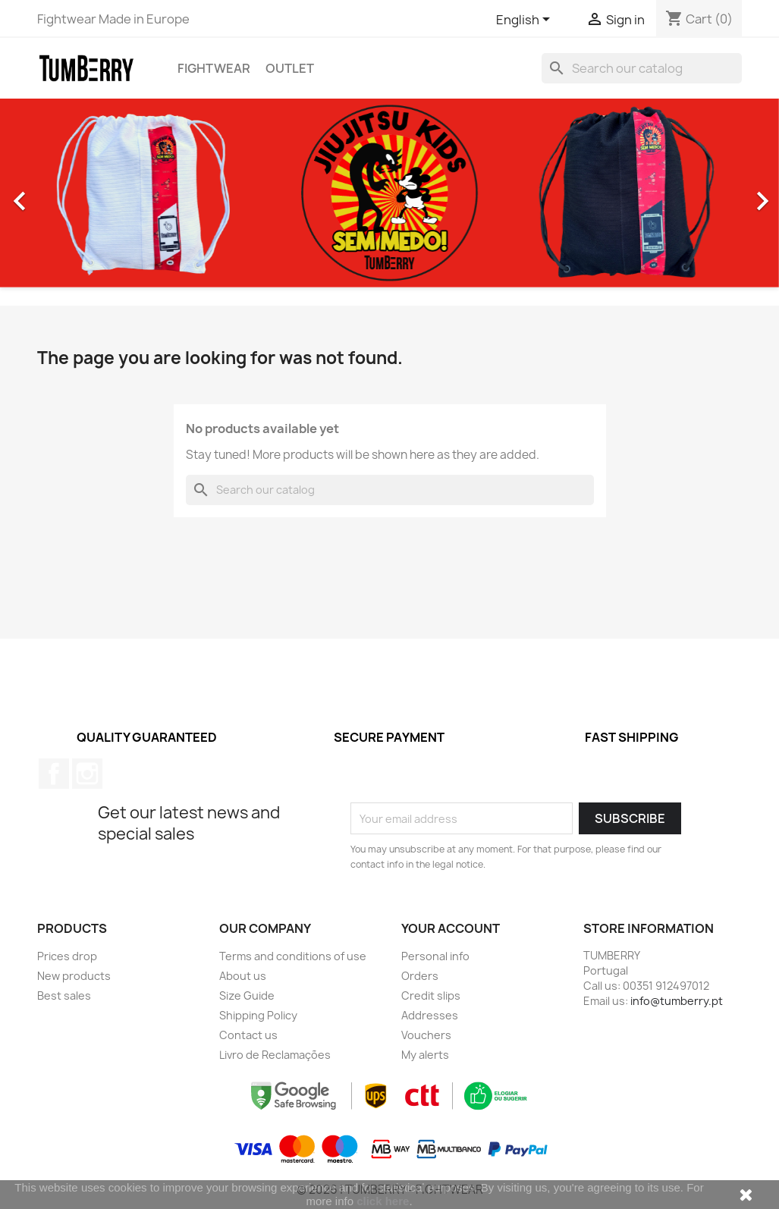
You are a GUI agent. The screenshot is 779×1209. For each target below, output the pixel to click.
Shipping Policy (258, 1015)
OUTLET (289, 68)
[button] (58, 193)
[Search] (642, 68)
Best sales (64, 995)
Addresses (429, 1015)
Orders (419, 976)
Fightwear (213, 68)
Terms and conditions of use (292, 956)
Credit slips (430, 995)
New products (74, 976)
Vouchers (426, 1035)
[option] (389, 193)
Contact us (248, 1035)
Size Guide (247, 995)
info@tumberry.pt (676, 1001)
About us (242, 976)
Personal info (435, 956)
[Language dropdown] (525, 20)
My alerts (425, 1054)
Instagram (87, 773)
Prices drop (67, 956)
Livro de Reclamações (275, 1054)
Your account (450, 928)
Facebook (54, 773)
